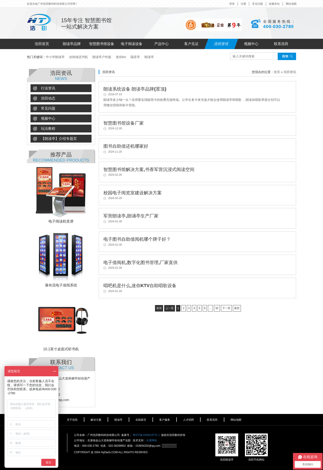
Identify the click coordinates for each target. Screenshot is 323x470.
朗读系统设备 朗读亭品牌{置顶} (134, 89)
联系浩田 (281, 44)
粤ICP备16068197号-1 (146, 435)
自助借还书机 (78, 57)
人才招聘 (188, 419)
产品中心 (161, 44)
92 (216, 308)
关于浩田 (72, 419)
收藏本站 (274, 3)
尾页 (237, 308)
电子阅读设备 (131, 44)
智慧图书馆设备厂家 (123, 123)
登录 (232, 3)
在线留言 (140, 419)
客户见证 (191, 44)
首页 (277, 72)
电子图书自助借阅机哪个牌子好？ (137, 239)
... (210, 308)
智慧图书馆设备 (101, 44)
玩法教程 (44, 129)
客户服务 (164, 419)
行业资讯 (44, 88)
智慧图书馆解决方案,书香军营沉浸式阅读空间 (148, 169)
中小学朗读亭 (55, 57)
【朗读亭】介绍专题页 (55, 139)
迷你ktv (121, 57)
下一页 (226, 308)
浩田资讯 (221, 44)
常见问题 (257, 3)
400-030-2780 (278, 26)
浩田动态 (44, 98)
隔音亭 (135, 57)
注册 (243, 3)
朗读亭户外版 (101, 57)
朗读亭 (149, 57)
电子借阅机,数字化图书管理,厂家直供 (140, 262)
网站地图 (291, 3)
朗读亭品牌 (72, 44)
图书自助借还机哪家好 (125, 146)
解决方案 (96, 419)
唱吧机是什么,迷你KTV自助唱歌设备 (140, 285)
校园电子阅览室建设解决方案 (132, 192)
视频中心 (251, 44)
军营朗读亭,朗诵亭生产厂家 (131, 215)
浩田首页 (42, 44)
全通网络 (151, 440)
